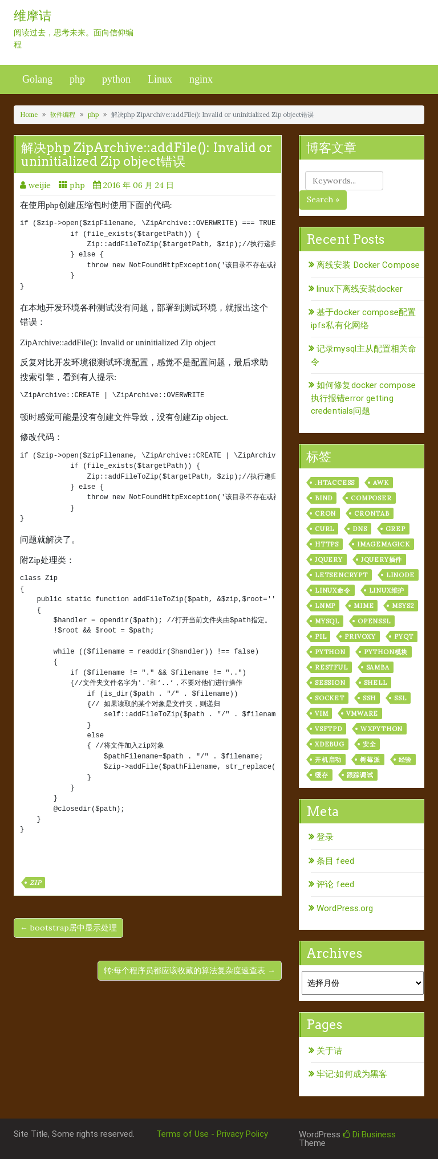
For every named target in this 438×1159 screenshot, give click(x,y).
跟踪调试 (360, 775)
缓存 (321, 775)
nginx (201, 79)
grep (395, 529)
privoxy (360, 636)
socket (329, 698)
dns (359, 529)
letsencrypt (341, 575)
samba (378, 667)
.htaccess (335, 483)
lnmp (325, 606)
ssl (400, 698)
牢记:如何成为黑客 (352, 1074)
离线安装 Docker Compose (368, 265)
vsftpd (328, 729)
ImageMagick (383, 544)
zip (35, 883)
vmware (362, 713)
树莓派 (370, 760)
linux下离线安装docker (360, 289)
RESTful (331, 667)
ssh (369, 698)
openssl (374, 621)
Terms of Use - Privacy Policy (212, 1134)
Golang (37, 79)
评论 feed (335, 884)
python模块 (386, 652)
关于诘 (329, 1051)
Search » (323, 199)
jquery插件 (381, 560)
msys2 (403, 606)
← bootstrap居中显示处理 (68, 928)
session (330, 683)
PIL (320, 636)
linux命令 (333, 590)
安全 (369, 744)
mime (364, 606)
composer (371, 498)
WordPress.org (345, 908)
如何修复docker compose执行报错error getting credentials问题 (363, 398)
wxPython (381, 729)
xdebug (329, 744)
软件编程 (62, 115)
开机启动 (328, 760)
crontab (372, 513)
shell (375, 683)
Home (29, 115)
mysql (327, 621)
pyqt (403, 636)
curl (324, 529)
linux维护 (387, 590)
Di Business (369, 1134)
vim (321, 713)
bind (323, 498)
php (77, 79)
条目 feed (335, 861)
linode (400, 575)
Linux (160, 79)
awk (380, 483)
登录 (325, 837)
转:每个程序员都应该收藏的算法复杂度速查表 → (189, 970)
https (327, 544)
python (116, 79)
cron (325, 513)
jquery (329, 560)
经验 (405, 760)
